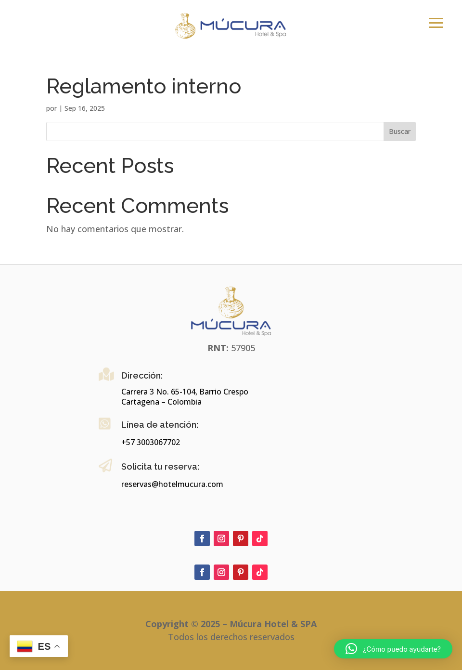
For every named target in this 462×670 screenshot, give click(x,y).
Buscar (400, 131)
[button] (393, 648)
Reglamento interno (143, 86)
